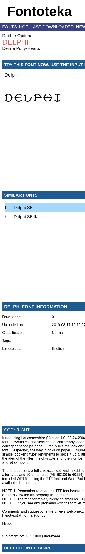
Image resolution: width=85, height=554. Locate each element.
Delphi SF (23, 207)
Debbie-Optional (17, 35)
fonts (9, 26)
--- (4, 53)
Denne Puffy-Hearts (21, 48)
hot (23, 26)
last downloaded (52, 26)
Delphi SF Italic (28, 216)
